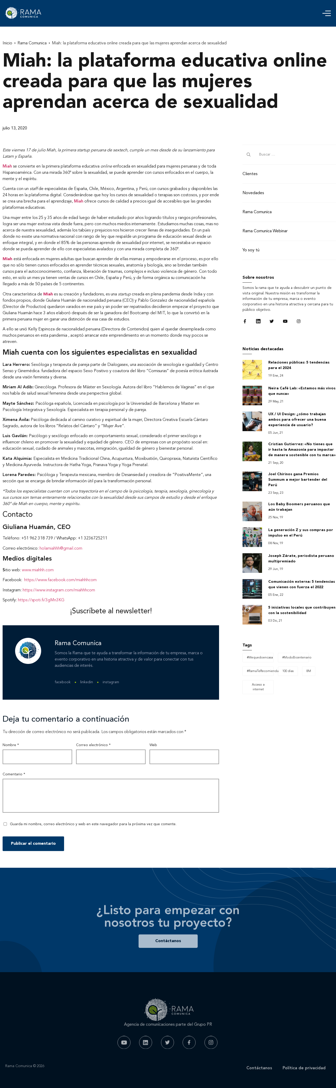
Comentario (14, 774)
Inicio (7, 43)
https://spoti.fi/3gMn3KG (41, 600)
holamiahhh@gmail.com (61, 548)
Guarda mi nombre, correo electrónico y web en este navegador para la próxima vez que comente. (93, 824)
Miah (7, 166)
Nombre (11, 745)
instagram (111, 682)
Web (153, 745)
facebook (63, 682)
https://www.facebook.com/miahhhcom (60, 580)
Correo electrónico (93, 745)
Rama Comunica (32, 43)
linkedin (86, 682)
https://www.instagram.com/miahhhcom (59, 590)
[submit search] (248, 154)
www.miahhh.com (38, 570)
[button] (326, 13)
